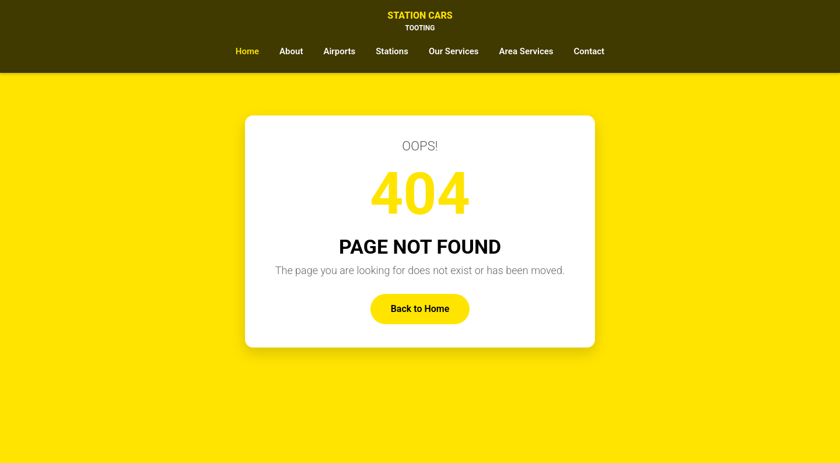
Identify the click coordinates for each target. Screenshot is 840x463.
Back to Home (420, 308)
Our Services (454, 51)
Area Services (526, 51)
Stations (392, 51)
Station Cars (420, 21)
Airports (339, 51)
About (291, 51)
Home (247, 51)
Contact (589, 51)
